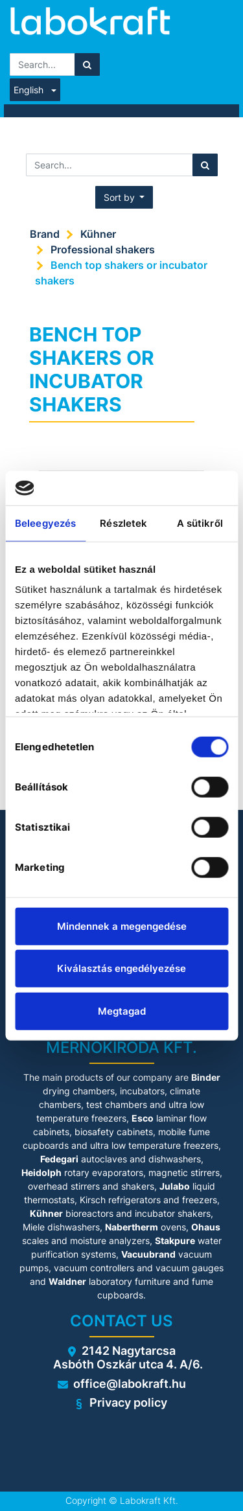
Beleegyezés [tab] (45, 522)
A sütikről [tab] (200, 522)
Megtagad (122, 1010)
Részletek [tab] (123, 522)
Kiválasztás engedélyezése (121, 968)
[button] (124, 197)
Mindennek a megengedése (122, 925)
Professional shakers (103, 249)
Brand (45, 233)
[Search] (87, 64)
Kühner (98, 233)
